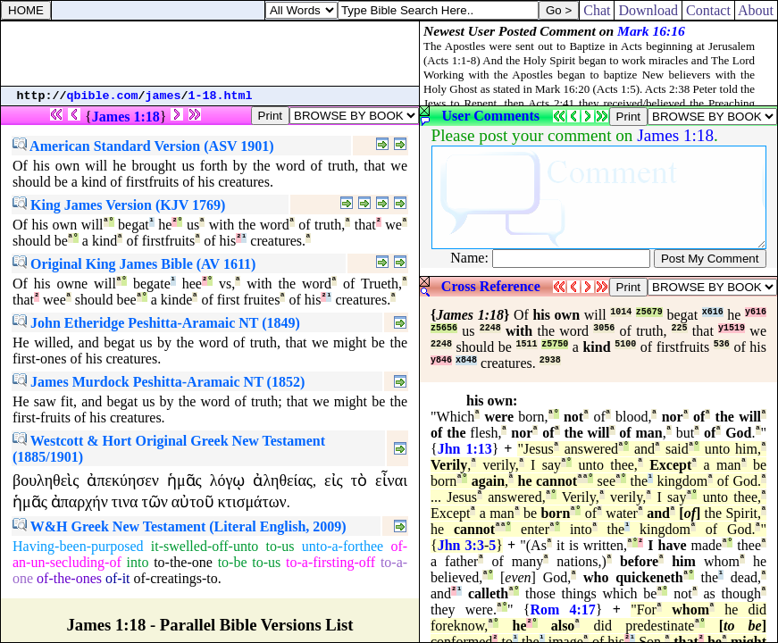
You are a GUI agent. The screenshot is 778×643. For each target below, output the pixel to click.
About (756, 10)
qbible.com (102, 96)
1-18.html (220, 96)
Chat (597, 10)
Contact (708, 10)
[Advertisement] (210, 53)
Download (648, 10)
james (163, 96)
